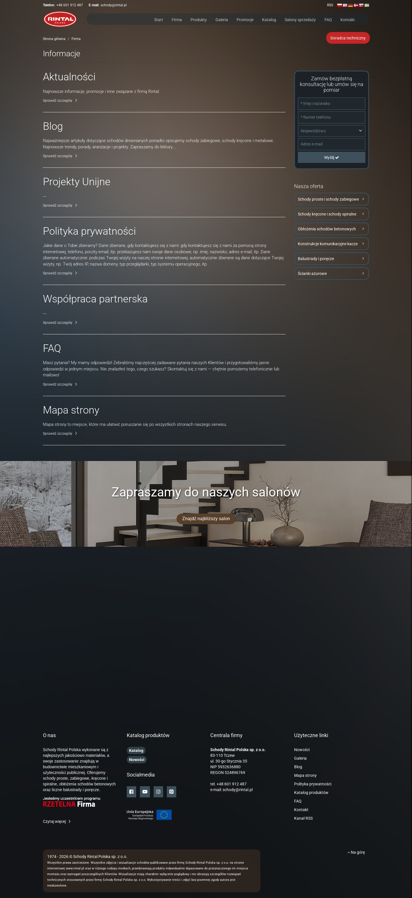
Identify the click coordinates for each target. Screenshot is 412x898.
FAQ (328, 19)
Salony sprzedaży (300, 19)
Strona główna (54, 39)
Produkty (199, 19)
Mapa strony (305, 775)
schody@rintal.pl (114, 5)
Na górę (356, 852)
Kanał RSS (303, 818)
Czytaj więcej (54, 821)
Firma (177, 19)
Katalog (269, 19)
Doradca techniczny (348, 38)
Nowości (302, 749)
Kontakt (347, 19)
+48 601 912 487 (69, 5)
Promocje (245, 19)
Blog (298, 767)
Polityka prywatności (312, 784)
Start (158, 19)
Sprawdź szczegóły (57, 101)
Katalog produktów (311, 792)
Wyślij (331, 157)
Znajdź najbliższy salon (206, 518)
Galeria (221, 19)
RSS (330, 5)
